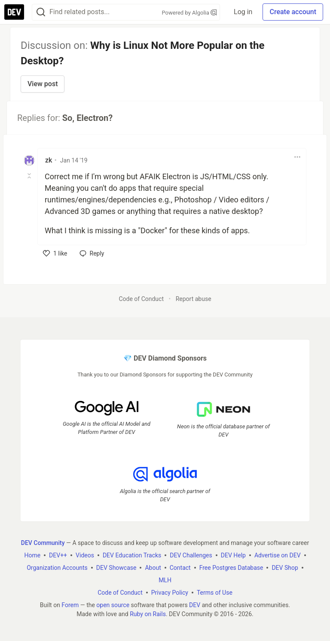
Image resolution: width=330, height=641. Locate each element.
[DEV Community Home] (14, 12)
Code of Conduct (141, 298)
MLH (165, 580)
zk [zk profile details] (48, 160)
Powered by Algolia (189, 12)
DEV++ (58, 555)
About (153, 567)
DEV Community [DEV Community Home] (43, 542)
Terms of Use (214, 592)
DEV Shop (285, 567)
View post (43, 84)
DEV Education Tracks (132, 555)
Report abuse (193, 298)
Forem (70, 605)
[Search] (40, 12)
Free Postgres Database (231, 567)
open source (112, 605)
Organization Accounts (57, 567)
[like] (55, 253)
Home (32, 555)
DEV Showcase (116, 567)
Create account (292, 12)
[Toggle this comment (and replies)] (30, 176)
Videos (85, 555)
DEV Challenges (191, 555)
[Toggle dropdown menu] (297, 157)
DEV (194, 605)
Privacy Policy (169, 592)
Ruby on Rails (148, 614)
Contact (180, 567)
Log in (243, 12)
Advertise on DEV (277, 555)
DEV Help (233, 555)
